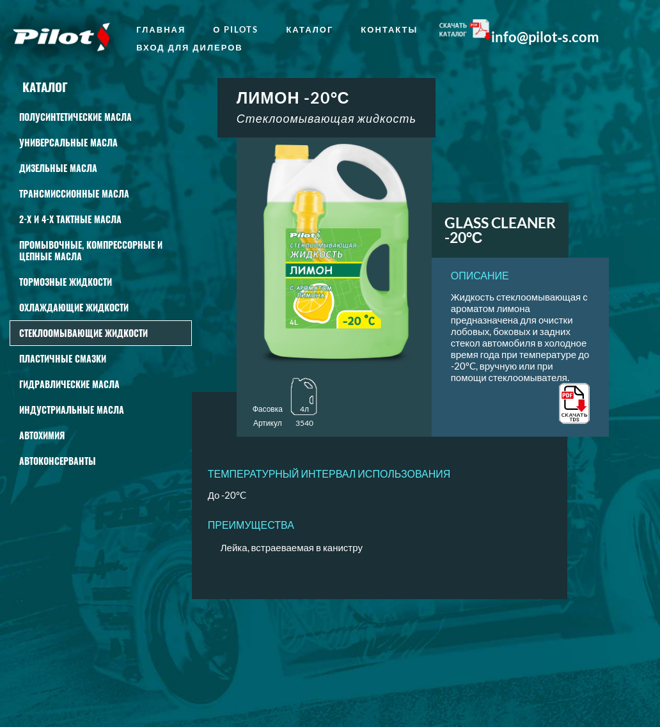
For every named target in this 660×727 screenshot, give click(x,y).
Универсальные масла (68, 142)
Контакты (389, 29)
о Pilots (235, 29)
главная (160, 29)
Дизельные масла (58, 168)
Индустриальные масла (71, 409)
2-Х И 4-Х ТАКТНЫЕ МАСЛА (70, 219)
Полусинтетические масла (75, 116)
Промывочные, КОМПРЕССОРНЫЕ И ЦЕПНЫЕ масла (90, 250)
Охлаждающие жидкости (74, 307)
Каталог (309, 29)
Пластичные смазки (62, 358)
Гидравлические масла (69, 384)
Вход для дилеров (189, 47)
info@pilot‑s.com (545, 37)
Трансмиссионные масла (74, 193)
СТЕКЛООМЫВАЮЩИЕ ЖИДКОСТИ (83, 333)
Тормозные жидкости (65, 281)
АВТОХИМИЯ (42, 435)
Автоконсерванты (57, 460)
